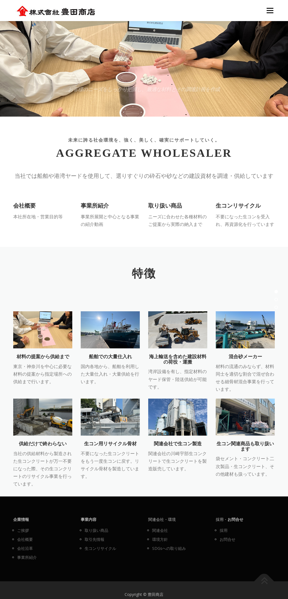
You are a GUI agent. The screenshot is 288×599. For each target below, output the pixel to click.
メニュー (270, 10)
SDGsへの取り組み (169, 548)
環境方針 (160, 539)
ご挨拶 (23, 530)
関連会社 (160, 530)
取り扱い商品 (165, 218)
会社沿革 (25, 548)
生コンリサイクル (238, 218)
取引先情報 (94, 539)
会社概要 (24, 218)
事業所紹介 (95, 218)
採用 (224, 530)
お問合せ (227, 539)
